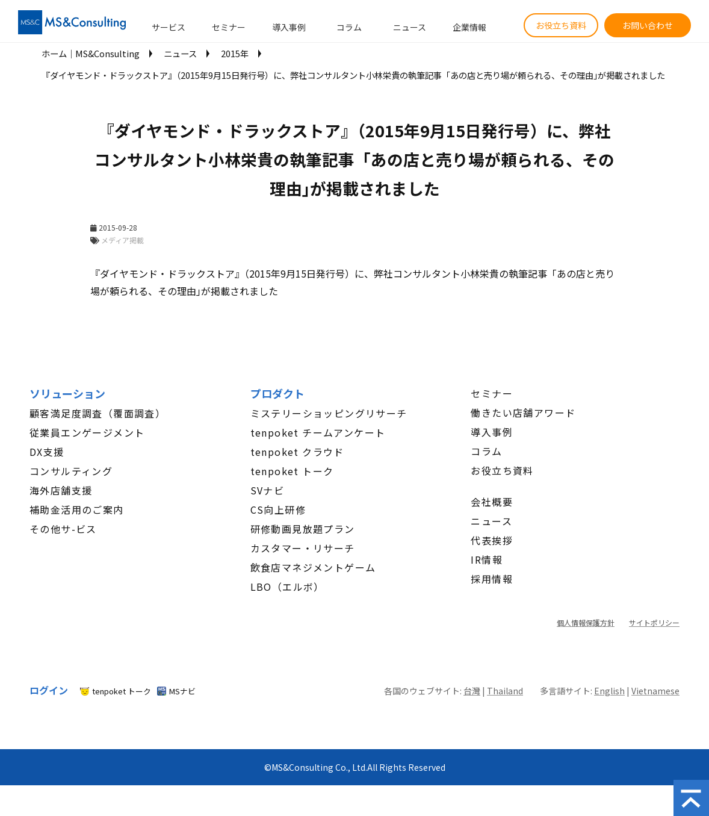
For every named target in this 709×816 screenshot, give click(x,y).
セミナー (229, 27)
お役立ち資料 (561, 25)
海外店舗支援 (60, 490)
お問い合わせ (647, 25)
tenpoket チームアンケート (318, 432)
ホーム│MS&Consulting (91, 53)
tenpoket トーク (292, 471)
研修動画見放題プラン (302, 529)
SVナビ (267, 490)
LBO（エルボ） (287, 586)
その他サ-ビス (63, 529)
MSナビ (182, 691)
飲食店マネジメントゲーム (313, 567)
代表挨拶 (492, 540)
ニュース (409, 27)
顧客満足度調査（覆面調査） (97, 413)
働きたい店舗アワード (523, 412)
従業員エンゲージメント (86, 432)
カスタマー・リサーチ (302, 548)
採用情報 (492, 579)
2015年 (235, 53)
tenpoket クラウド (297, 451)
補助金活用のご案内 (76, 509)
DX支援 (46, 451)
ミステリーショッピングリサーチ (328, 413)
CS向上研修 (278, 509)
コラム (349, 27)
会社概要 (492, 501)
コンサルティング (71, 471)
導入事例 (289, 27)
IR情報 (487, 559)
